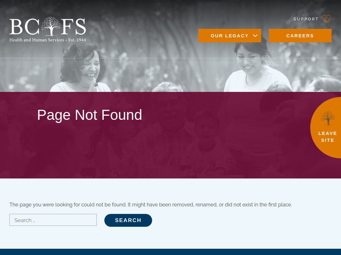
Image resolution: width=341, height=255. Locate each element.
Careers (300, 35)
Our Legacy (230, 35)
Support (306, 19)
